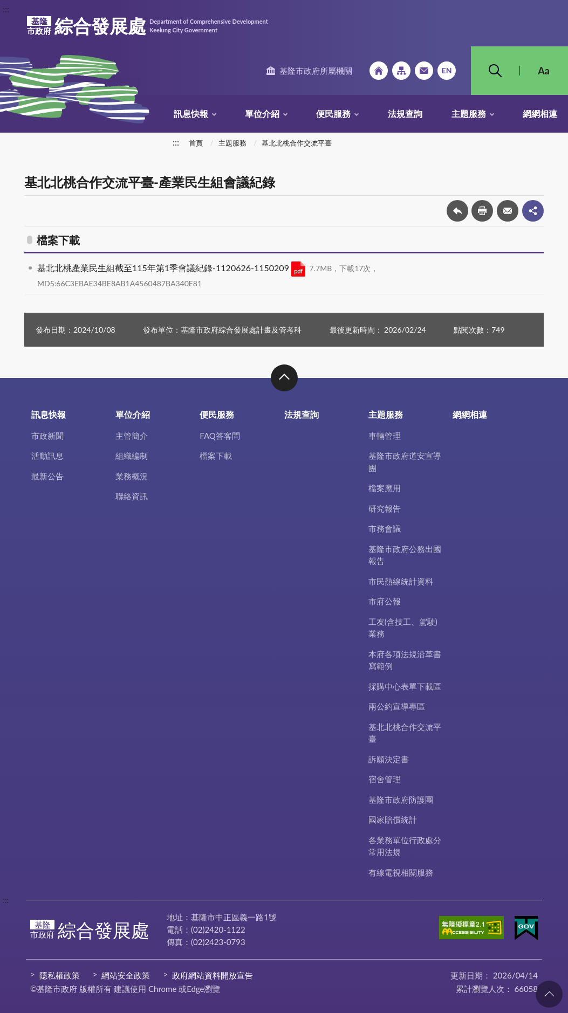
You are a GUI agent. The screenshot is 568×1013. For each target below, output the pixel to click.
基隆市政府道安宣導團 (404, 462)
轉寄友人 (507, 211)
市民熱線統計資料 (400, 581)
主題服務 (468, 113)
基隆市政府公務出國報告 (404, 555)
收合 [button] (284, 377)
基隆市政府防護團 (400, 799)
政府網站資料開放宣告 (212, 975)
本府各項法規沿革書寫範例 (404, 660)
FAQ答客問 (220, 435)
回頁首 (549, 994)
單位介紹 (262, 113)
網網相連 (540, 113)
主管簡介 (131, 435)
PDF (298, 269)
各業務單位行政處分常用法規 (404, 846)
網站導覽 (401, 70)
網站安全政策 (125, 975)
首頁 (196, 143)
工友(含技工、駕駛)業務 (402, 628)
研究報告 (384, 508)
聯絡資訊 (131, 496)
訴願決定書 (388, 759)
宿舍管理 (384, 779)
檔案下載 (216, 455)
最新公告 (47, 476)
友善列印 (482, 211)
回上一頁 (457, 211)
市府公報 (384, 601)
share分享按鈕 (533, 211)
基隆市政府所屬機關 (315, 70)
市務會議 (384, 528)
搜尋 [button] (495, 70)
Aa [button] (543, 70)
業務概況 (131, 476)
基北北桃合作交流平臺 (297, 143)
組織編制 (131, 455)
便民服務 (333, 113)
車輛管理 (384, 435)
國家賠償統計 (392, 819)
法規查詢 (405, 113)
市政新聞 (47, 435)
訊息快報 (191, 113)
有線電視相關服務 (400, 872)
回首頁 (378, 70)
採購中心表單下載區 (404, 686)
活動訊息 (47, 455)
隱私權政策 (59, 975)
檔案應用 (384, 488)
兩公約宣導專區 (396, 706)
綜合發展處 (147, 26)
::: (6, 9)
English (446, 70)
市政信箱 (424, 70)
